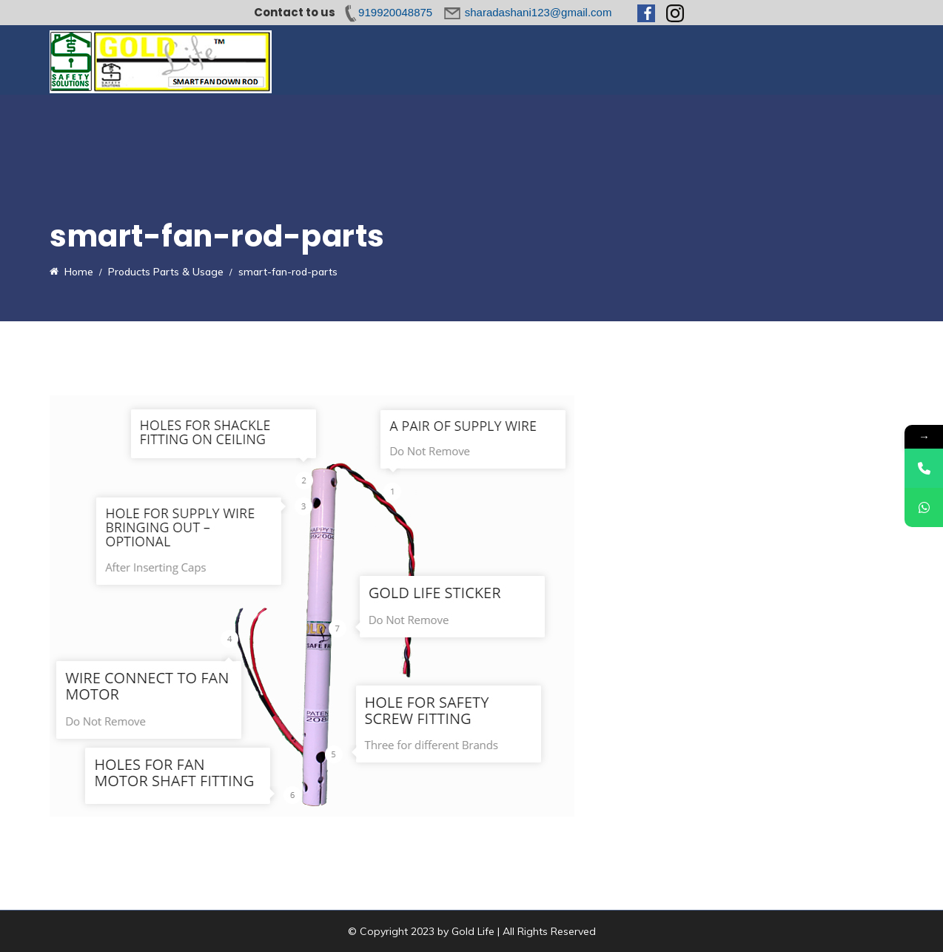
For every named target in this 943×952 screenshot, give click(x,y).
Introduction (406, 60)
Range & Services (594, 60)
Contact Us (828, 60)
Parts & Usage (493, 60)
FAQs (673, 60)
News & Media (744, 60)
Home (340, 60)
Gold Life (473, 931)
